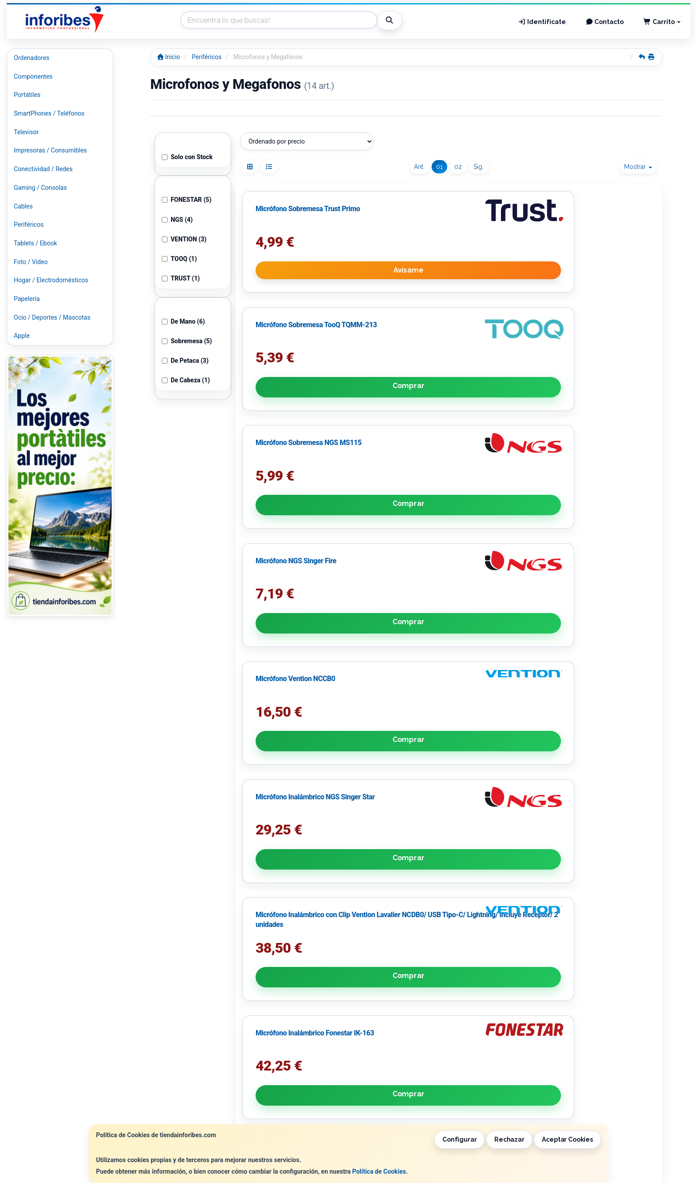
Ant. (419, 166)
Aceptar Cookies (567, 1139)
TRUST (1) (181, 278)
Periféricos (29, 224)
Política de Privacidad (269, 1020)
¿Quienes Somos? (209, 1117)
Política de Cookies (379, 1171)
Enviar (286, 1063)
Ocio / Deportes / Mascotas (52, 317)
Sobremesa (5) (187, 341)
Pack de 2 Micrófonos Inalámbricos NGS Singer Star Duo (585, 743)
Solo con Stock (187, 156)
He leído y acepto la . (247, 1039)
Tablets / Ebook (35, 243)
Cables (23, 206)
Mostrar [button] (638, 166)
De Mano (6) (183, 321)
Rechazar (509, 1139)
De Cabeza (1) (186, 380)
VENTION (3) (184, 239)
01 (439, 166)
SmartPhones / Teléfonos (49, 113)
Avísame (307, 361)
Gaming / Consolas (40, 187)
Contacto (604, 21)
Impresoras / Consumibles (50, 150)
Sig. (478, 166)
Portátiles (27, 94)
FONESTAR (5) (187, 199)
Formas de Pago (347, 1107)
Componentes (33, 76)
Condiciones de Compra (217, 1107)
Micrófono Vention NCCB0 (437, 517)
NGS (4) (177, 219)
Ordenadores (31, 57)
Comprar (449, 361)
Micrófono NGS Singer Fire (296, 517)
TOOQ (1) (179, 258)
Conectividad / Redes (43, 168)
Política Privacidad (210, 1098)
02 (458, 166)
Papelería (27, 298)
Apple (22, 335)
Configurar (459, 1139)
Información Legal (350, 1089)
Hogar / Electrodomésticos (51, 280)
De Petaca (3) (185, 360)
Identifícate (542, 21)
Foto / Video (31, 261)
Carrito (662, 21)
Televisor (26, 132)
